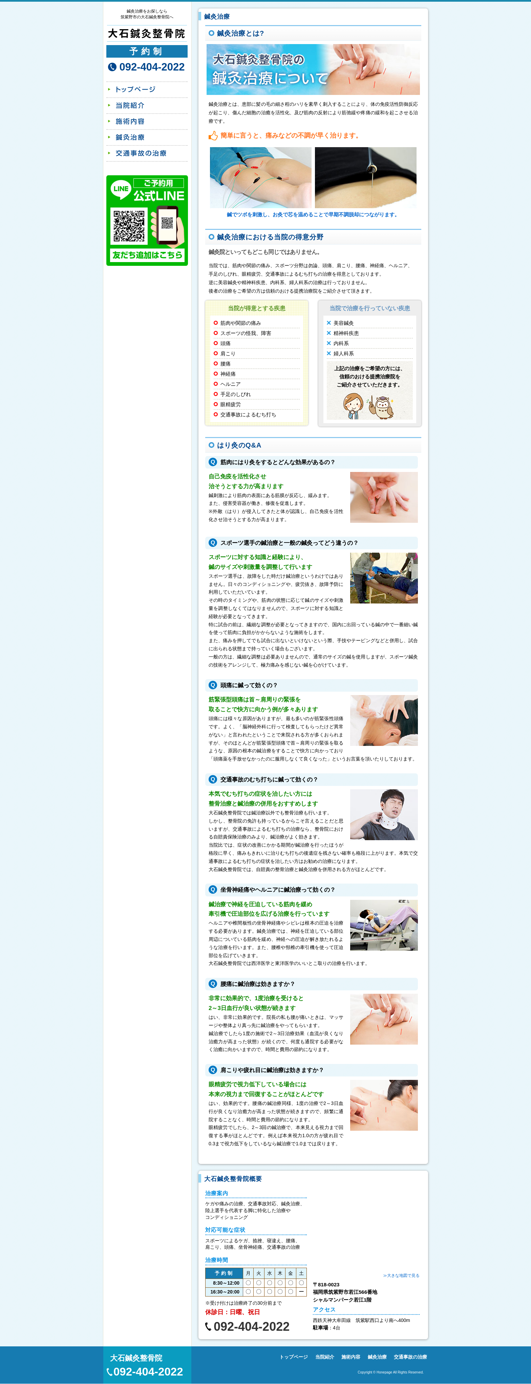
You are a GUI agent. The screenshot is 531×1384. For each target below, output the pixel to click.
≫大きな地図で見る (401, 1275)
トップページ (146, 89)
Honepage (384, 1372)
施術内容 (146, 121)
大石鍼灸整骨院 (136, 1358)
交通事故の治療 (146, 153)
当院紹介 (146, 105)
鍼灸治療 (146, 137)
